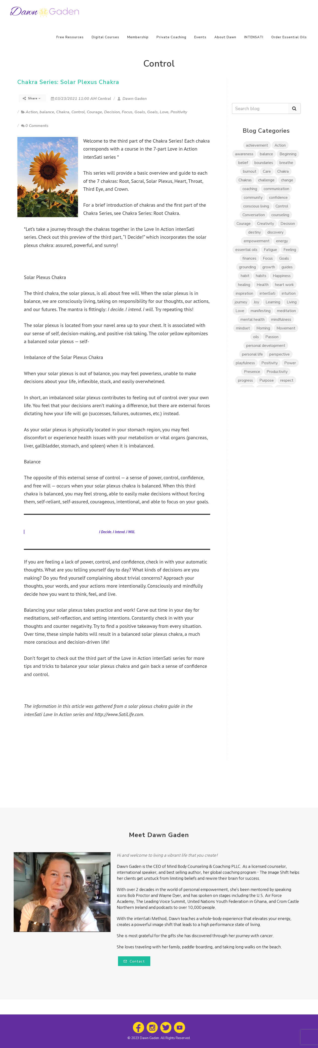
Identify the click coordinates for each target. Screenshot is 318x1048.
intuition (289, 293)
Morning (263, 328)
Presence (252, 371)
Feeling (289, 249)
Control (78, 112)
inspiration (244, 293)
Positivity (178, 112)
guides (287, 267)
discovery (275, 232)
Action (32, 112)
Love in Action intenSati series (153, 658)
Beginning (287, 154)
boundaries (263, 162)
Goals (139, 112)
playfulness (245, 362)
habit (245, 275)
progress (245, 380)
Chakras (245, 180)
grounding (247, 267)
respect (286, 380)
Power (290, 362)
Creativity (265, 223)
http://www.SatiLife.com (119, 714)
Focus (127, 112)
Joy (256, 302)
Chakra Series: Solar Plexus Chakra (68, 82)
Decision (112, 112)
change (287, 180)
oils (256, 336)
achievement (257, 145)
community (253, 197)
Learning (273, 302)
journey (241, 302)
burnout (249, 171)
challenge (266, 180)
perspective (279, 354)
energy (282, 240)
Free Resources (70, 37)
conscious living (256, 206)
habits (261, 275)
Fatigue (270, 249)
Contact (134, 961)
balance (47, 112)
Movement (286, 328)
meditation (286, 310)
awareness (244, 154)
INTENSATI (253, 37)
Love (164, 112)
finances (249, 258)
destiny (254, 232)
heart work (284, 284)
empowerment (257, 240)
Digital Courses (105, 37)
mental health (252, 319)
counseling (280, 214)
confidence (278, 197)
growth (268, 267)
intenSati (267, 293)
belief (243, 162)
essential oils (246, 249)
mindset (243, 328)
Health (263, 284)
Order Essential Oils (289, 37)
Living (292, 302)
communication (276, 188)
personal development (265, 345)
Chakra (62, 112)
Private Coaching (171, 37)
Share (32, 98)
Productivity (277, 371)
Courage (94, 112)
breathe (286, 162)
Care (267, 171)
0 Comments (34, 125)
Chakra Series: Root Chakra (150, 213)
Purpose (266, 380)
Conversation (253, 214)
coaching (249, 188)
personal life (252, 354)
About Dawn (225, 37)
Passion (271, 336)
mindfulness (281, 319)
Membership (138, 37)
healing (244, 284)
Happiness (282, 275)
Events (200, 37)
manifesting (261, 310)
